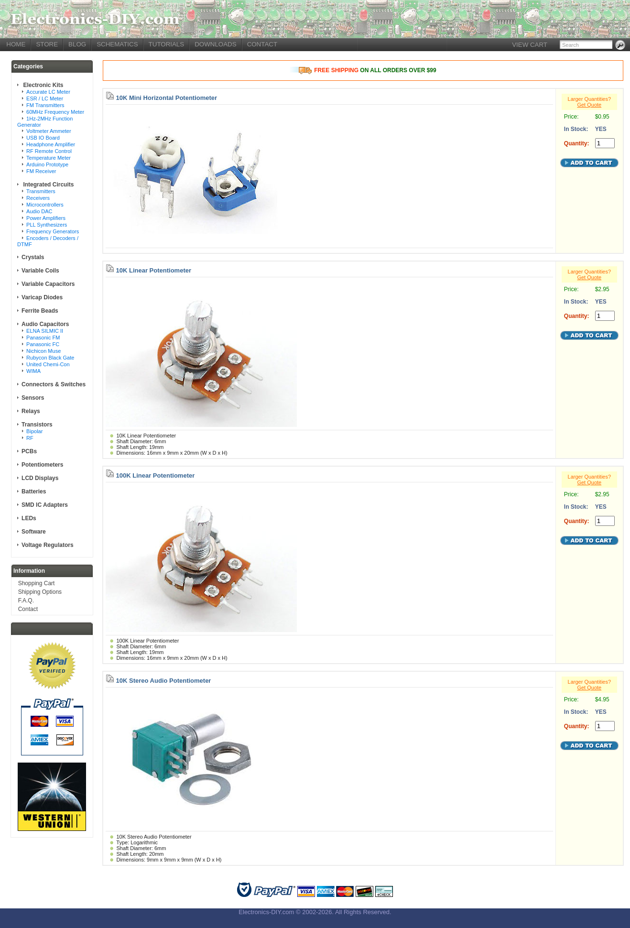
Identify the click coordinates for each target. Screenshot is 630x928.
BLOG (77, 44)
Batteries (34, 491)
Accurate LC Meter (48, 92)
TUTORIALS (167, 44)
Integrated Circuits (48, 184)
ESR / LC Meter (44, 98)
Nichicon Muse (43, 351)
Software (34, 531)
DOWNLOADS (215, 44)
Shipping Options (40, 592)
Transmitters (40, 191)
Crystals (33, 257)
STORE (47, 44)
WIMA (33, 371)
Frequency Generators (52, 231)
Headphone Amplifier (50, 144)
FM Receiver (41, 171)
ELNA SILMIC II (44, 331)
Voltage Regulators (47, 545)
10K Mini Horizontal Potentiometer (166, 97)
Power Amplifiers (45, 218)
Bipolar (34, 431)
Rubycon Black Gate (50, 357)
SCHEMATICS (117, 44)
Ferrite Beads (40, 310)
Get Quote (589, 105)
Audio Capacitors (45, 324)
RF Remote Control (49, 151)
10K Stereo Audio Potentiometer (163, 680)
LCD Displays (40, 478)
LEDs (29, 518)
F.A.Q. (26, 600)
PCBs (29, 451)
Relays (31, 411)
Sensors (33, 397)
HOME (15, 44)
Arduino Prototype (47, 164)
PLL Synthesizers (46, 225)
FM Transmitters (45, 105)
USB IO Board (43, 138)
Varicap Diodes (42, 297)
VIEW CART (529, 44)
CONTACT (262, 44)
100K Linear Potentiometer (155, 475)
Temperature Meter (48, 158)
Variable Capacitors (48, 284)
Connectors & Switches (54, 384)
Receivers (38, 198)
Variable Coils (40, 270)
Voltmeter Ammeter (48, 131)
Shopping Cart (36, 583)
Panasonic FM (43, 337)
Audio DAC (39, 211)
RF (29, 438)
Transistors (37, 424)
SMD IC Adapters (45, 505)
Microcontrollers (45, 204)
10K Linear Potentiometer (154, 270)
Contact (28, 609)
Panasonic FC (42, 344)
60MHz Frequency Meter (55, 112)
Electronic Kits (42, 85)
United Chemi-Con (47, 364)
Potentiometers (42, 464)
